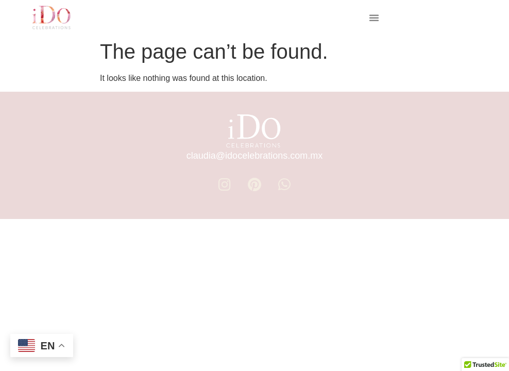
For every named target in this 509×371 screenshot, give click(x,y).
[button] (374, 17)
